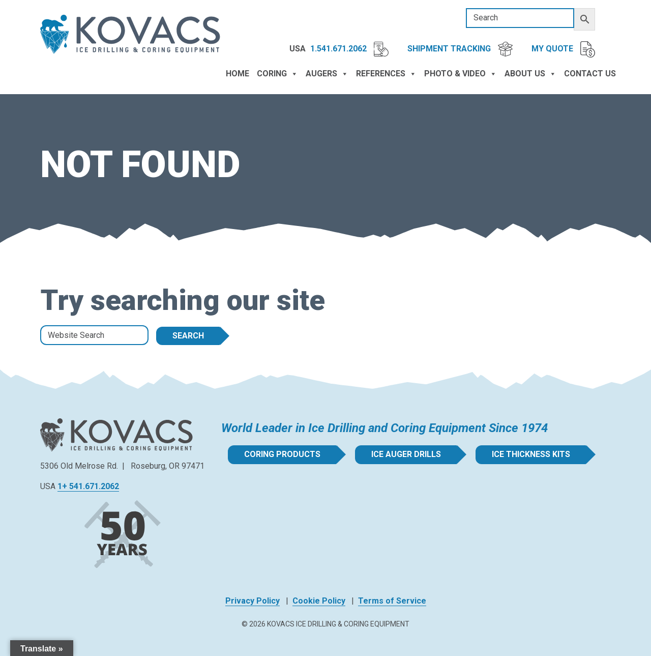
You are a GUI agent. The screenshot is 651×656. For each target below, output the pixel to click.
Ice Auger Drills (406, 454)
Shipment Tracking (460, 49)
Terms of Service (392, 601)
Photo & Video (460, 74)
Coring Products (282, 454)
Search (188, 335)
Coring (277, 74)
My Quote (563, 49)
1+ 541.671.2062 (88, 486)
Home (237, 73)
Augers (327, 74)
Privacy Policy (252, 601)
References (386, 74)
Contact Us (590, 73)
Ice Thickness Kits (531, 454)
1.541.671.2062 (349, 49)
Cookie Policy (318, 601)
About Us (530, 74)
